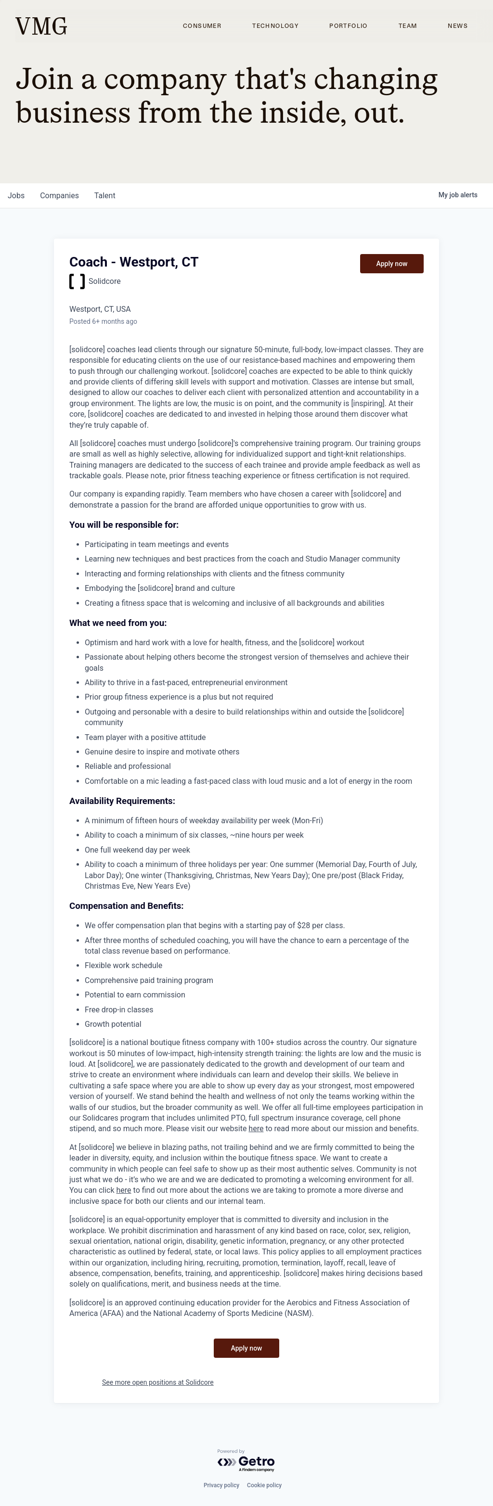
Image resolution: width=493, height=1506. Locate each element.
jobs (16, 195)
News (458, 26)
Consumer (202, 26)
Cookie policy (264, 1485)
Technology (275, 26)
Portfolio (348, 26)
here (255, 1128)
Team (408, 26)
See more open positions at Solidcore (158, 1382)
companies (59, 195)
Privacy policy (221, 1485)
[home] (41, 26)
